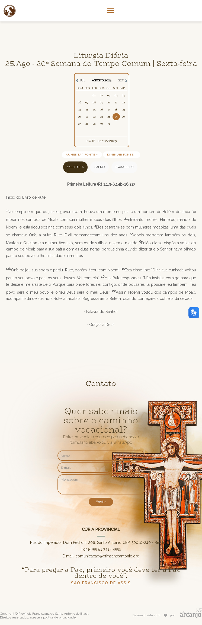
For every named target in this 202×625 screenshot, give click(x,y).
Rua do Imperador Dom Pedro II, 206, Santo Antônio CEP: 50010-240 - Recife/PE (101, 542)
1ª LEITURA (75, 167)
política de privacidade (59, 617)
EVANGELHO (124, 167)
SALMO (99, 167)
